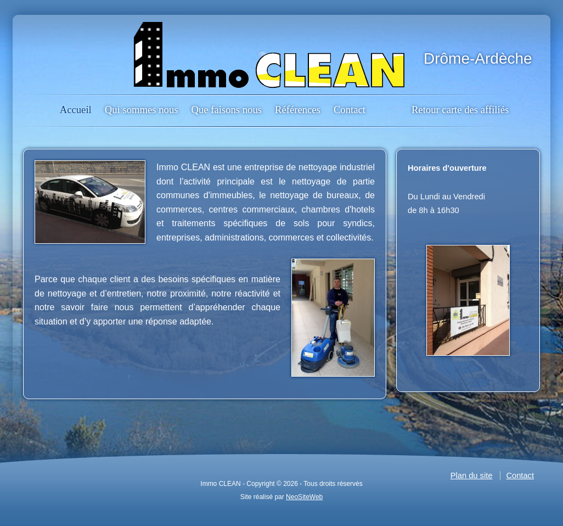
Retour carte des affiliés (460, 109)
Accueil (76, 109)
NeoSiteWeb (304, 497)
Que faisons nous (226, 109)
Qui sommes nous (141, 109)
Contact (349, 109)
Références (297, 109)
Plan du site (472, 475)
